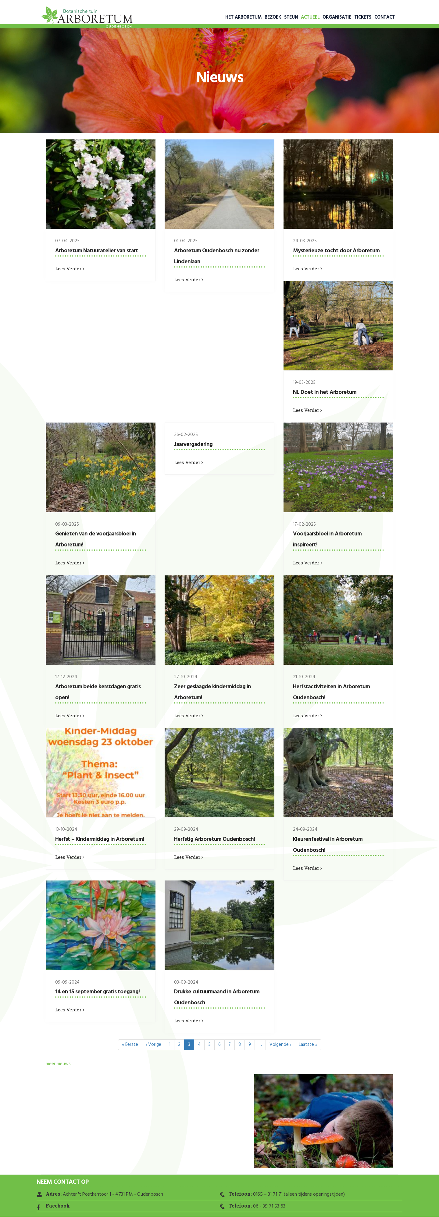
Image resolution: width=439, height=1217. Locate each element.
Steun (291, 17)
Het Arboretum (243, 17)
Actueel (310, 17)
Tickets (362, 17)
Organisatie (337, 17)
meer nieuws (58, 1064)
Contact (384, 17)
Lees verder (69, 268)
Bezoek (273, 17)
